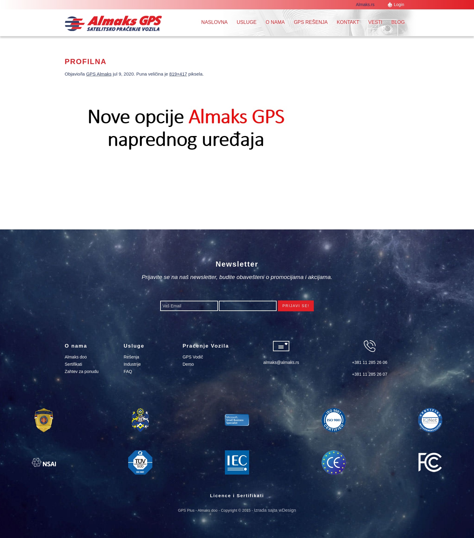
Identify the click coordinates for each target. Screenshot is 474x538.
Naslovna (214, 22)
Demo (188, 364)
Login (399, 4)
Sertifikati (73, 364)
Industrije (132, 364)
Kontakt (348, 22)
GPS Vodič (193, 357)
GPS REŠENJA (311, 22)
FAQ (128, 371)
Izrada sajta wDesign (275, 510)
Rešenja (131, 357)
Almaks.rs (368, 4)
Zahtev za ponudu (82, 371)
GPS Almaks (99, 73)
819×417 (178, 73)
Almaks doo (76, 357)
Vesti (375, 22)
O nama (275, 22)
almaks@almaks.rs (281, 362)
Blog (398, 22)
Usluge (247, 22)
